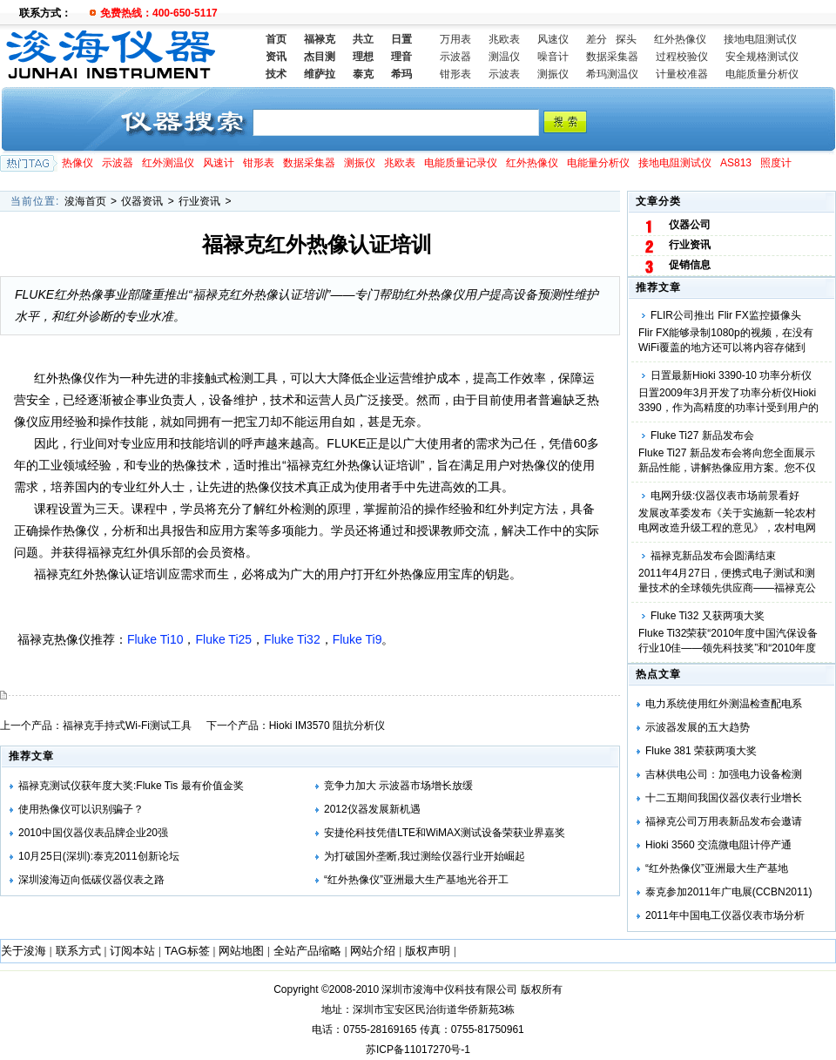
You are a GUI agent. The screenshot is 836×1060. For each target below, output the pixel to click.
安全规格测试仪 (762, 57)
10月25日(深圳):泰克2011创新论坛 (98, 856)
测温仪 (504, 57)
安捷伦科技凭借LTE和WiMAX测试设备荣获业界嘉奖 (444, 833)
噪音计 (553, 57)
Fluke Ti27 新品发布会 (702, 435)
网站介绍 (372, 950)
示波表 (504, 74)
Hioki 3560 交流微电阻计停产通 (718, 845)
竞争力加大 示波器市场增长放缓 (398, 786)
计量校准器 (682, 74)
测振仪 (553, 74)
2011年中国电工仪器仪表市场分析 (725, 915)
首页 (276, 39)
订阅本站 (132, 950)
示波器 (455, 57)
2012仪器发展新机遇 (372, 809)
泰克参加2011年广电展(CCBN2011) (728, 892)
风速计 (218, 163)
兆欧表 (504, 39)
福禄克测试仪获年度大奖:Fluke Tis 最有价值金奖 (131, 786)
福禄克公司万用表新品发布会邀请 (723, 821)
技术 (276, 74)
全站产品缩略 (307, 950)
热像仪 (77, 163)
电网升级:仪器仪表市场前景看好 (725, 495)
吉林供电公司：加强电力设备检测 (723, 774)
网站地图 (241, 950)
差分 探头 (611, 39)
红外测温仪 (168, 163)
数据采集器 (612, 57)
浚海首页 (85, 201)
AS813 (736, 163)
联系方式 (78, 950)
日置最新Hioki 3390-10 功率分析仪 (731, 375)
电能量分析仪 (598, 163)
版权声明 (427, 950)
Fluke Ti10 (155, 639)
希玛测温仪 (612, 74)
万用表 (455, 39)
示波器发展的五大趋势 (697, 727)
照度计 (776, 163)
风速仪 (553, 39)
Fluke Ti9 (357, 639)
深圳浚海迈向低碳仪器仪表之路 (91, 880)
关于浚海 (23, 950)
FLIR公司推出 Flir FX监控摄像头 (726, 315)
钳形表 (455, 74)
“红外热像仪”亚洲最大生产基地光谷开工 (416, 880)
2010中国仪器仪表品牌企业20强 (93, 833)
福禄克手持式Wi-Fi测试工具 (127, 725)
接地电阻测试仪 (760, 39)
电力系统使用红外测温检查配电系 (723, 704)
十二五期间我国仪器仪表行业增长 (723, 798)
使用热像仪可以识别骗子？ (81, 809)
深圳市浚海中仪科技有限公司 (449, 989)
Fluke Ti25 (223, 639)
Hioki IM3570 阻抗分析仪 (327, 725)
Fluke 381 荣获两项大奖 (701, 751)
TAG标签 (187, 950)
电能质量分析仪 (762, 74)
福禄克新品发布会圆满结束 (713, 556)
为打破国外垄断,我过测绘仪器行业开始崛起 (424, 856)
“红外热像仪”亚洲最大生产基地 (716, 868)
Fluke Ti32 (292, 639)
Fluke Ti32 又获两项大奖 (708, 616)
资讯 (276, 57)
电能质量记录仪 (460, 163)
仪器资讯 (142, 201)
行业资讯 (199, 201)
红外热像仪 (680, 39)
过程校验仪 (682, 57)
